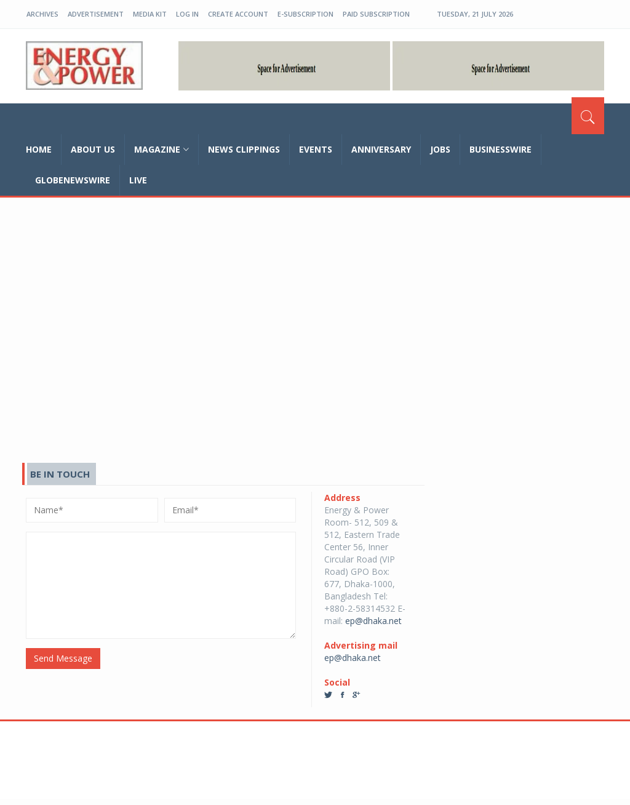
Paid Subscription (376, 13)
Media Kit (150, 13)
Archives (42, 13)
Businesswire (500, 149)
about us (93, 149)
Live (138, 180)
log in (187, 13)
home (39, 149)
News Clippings (244, 149)
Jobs (440, 149)
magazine (161, 149)
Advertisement (96, 13)
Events (315, 149)
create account (238, 13)
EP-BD (84, 65)
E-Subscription (305, 13)
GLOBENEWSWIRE (72, 180)
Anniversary (381, 149)
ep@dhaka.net (373, 621)
